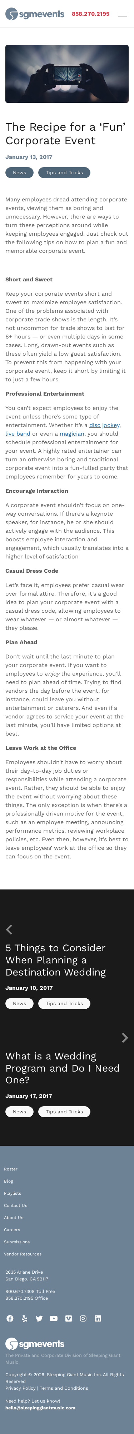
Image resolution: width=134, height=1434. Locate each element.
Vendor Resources (22, 1254)
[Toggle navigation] (123, 14)
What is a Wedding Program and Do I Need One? (62, 1068)
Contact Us (15, 1205)
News (19, 172)
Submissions (17, 1241)
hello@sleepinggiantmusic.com (40, 1407)
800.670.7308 (20, 1291)
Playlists (12, 1193)
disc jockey (104, 425)
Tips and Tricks (64, 172)
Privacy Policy (20, 1388)
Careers (12, 1229)
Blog (8, 1181)
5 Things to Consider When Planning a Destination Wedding (55, 960)
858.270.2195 (90, 13)
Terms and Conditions (64, 1388)
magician (72, 433)
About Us (13, 1217)
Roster (11, 1169)
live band (17, 433)
